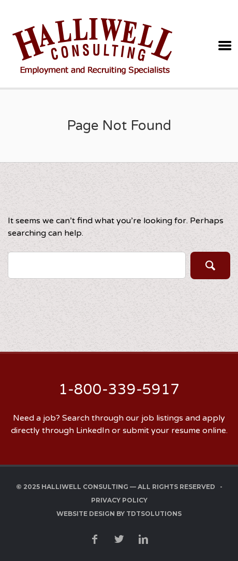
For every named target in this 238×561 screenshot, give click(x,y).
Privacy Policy (119, 500)
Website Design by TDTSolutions (119, 513)
